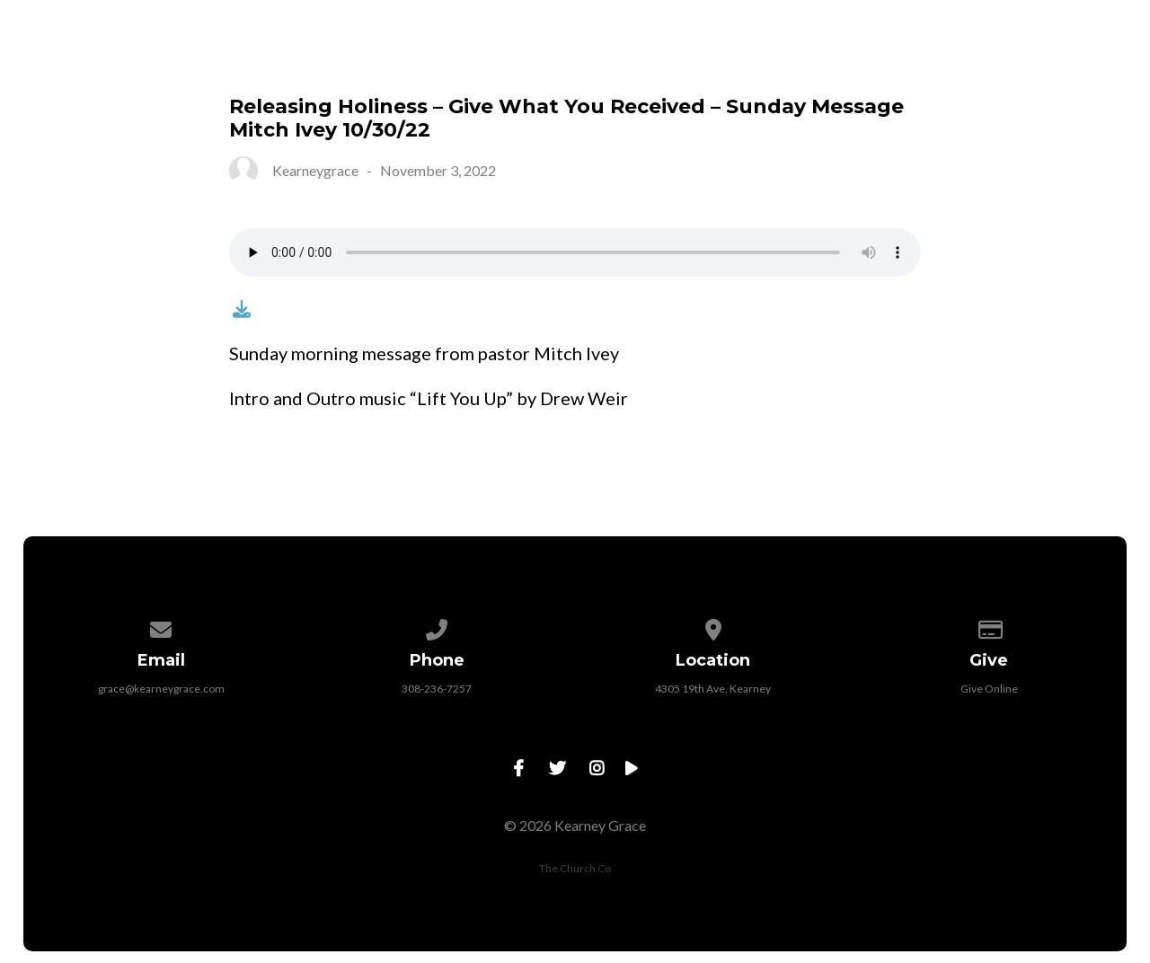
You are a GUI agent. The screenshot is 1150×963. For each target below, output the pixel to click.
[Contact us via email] (161, 626)
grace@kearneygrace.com (161, 688)
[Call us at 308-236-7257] (437, 626)
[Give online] (989, 626)
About (323, 59)
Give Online (989, 688)
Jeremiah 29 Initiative (897, 59)
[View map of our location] (713, 626)
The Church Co (575, 868)
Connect (434, 59)
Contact (1072, 59)
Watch (652, 59)
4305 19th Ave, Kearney (713, 688)
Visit (230, 59)
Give (742, 59)
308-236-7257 (437, 688)
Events (548, 59)
